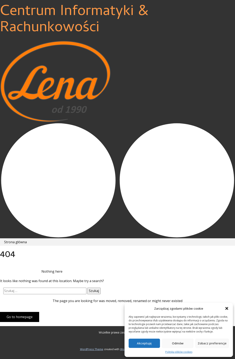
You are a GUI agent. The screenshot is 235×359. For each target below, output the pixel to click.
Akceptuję (144, 343)
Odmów (177, 343)
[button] (227, 308)
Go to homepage (20, 317)
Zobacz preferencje (212, 343)
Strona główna (15, 242)
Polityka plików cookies (178, 352)
